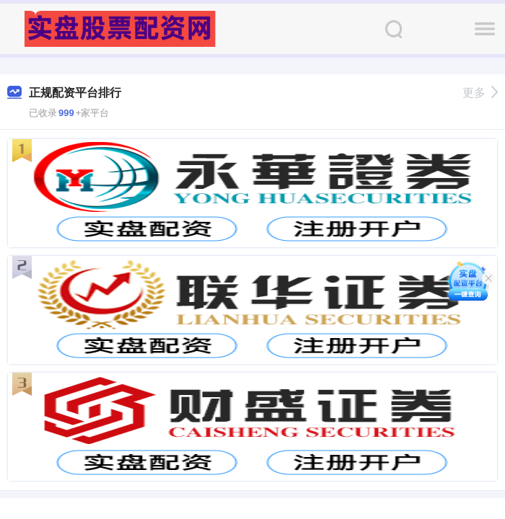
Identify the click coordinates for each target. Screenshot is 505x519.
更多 (480, 92)
